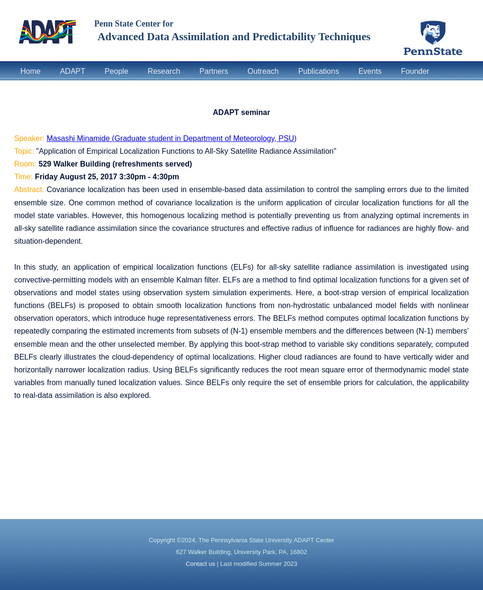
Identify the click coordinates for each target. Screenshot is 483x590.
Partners (213, 71)
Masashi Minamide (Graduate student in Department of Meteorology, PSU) (172, 138)
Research (164, 71)
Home (30, 71)
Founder (415, 71)
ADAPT (72, 71)
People (116, 71)
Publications (318, 71)
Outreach (263, 71)
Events (370, 71)
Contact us (200, 563)
